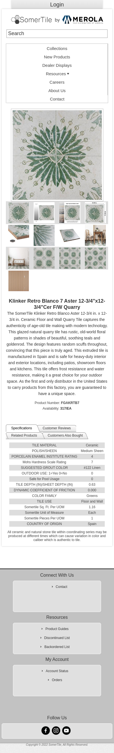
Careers (57, 82)
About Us (57, 90)
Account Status (57, 671)
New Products (57, 56)
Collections (57, 48)
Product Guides (57, 629)
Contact (57, 99)
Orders (57, 680)
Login (57, 4)
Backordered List (56, 647)
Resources (58, 73)
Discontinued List (57, 638)
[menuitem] (57, 48)
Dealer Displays (57, 65)
